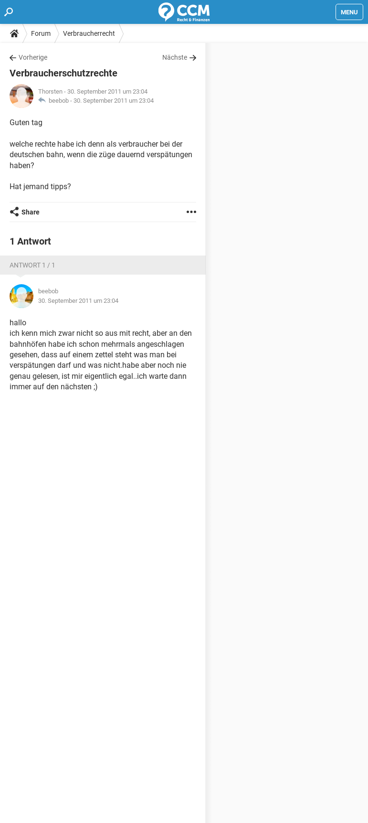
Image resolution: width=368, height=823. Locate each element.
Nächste (174, 57)
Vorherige (33, 57)
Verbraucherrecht (89, 33)
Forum (41, 33)
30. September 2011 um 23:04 (114, 100)
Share (30, 212)
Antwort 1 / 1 (32, 265)
